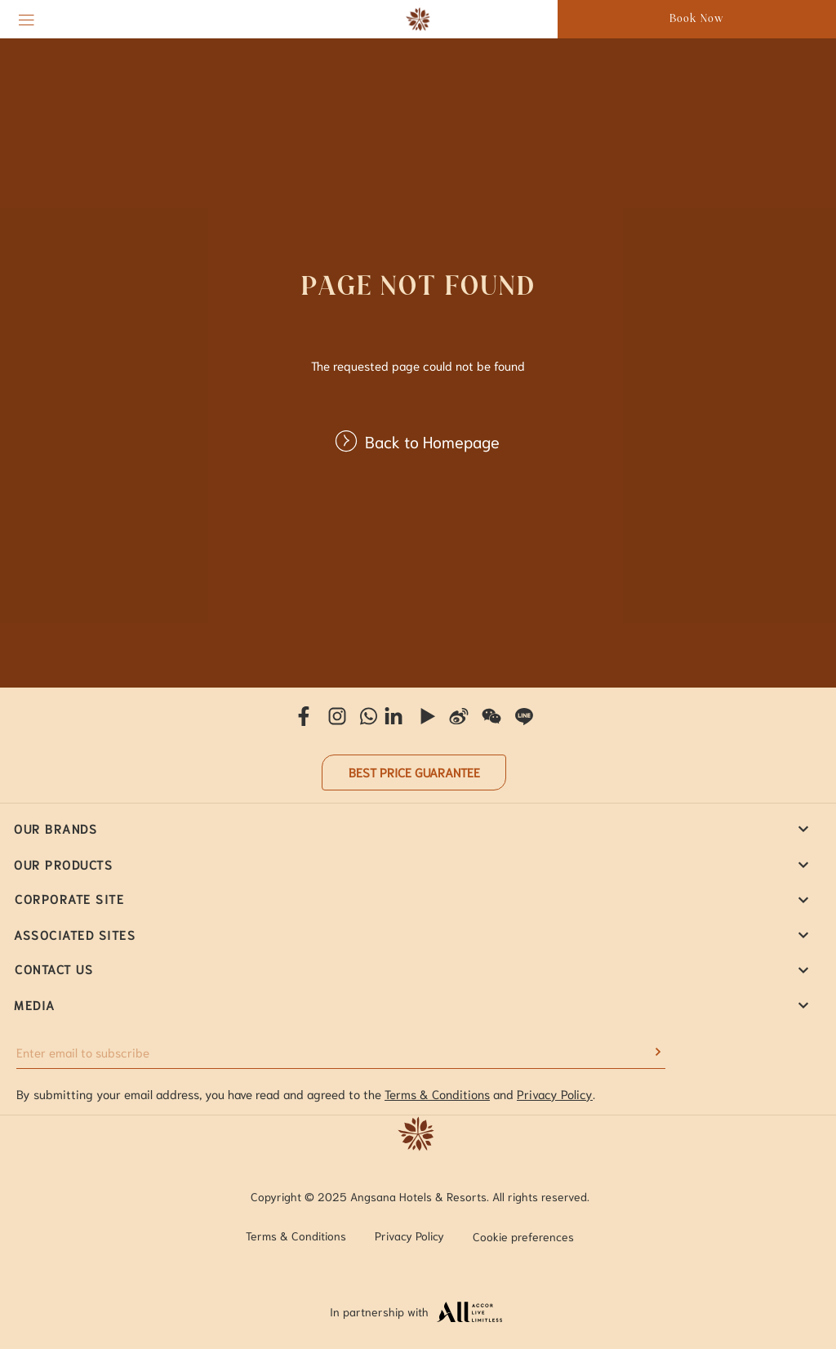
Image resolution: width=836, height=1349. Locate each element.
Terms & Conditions (437, 1093)
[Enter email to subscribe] (328, 1052)
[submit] (653, 1051)
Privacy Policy (555, 1093)
